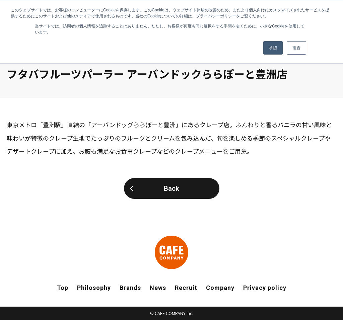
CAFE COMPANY (171, 252)
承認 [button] (273, 48)
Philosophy (94, 287)
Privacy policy (264, 287)
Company (220, 287)
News (158, 287)
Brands (130, 287)
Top (62, 287)
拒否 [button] (296, 48)
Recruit (186, 287)
